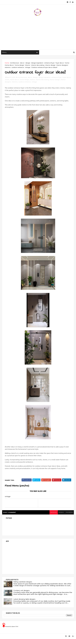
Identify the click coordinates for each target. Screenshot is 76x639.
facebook (69, 512)
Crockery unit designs (21, 590)
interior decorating (37, 65)
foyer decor (60, 63)
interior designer (62, 65)
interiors (7, 67)
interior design (50, 65)
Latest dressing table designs (24, 599)
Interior (27, 65)
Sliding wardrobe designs (22, 582)
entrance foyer (49, 63)
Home (7, 63)
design (27, 63)
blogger (54, 512)
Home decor (9, 65)
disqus (61, 512)
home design (19, 65)
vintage (27, 67)
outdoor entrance (18, 67)
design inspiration (37, 63)
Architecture (14, 63)
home (67, 63)
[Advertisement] (38, 32)
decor (22, 63)
